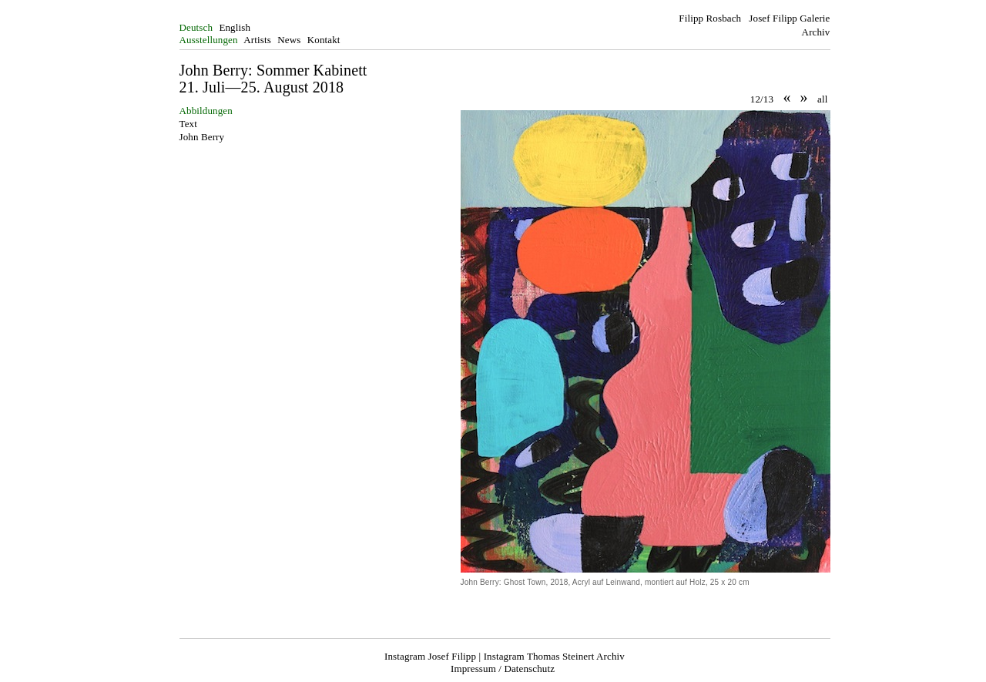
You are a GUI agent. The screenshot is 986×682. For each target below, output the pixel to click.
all (822, 99)
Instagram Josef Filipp (430, 656)
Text (188, 123)
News (288, 39)
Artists (257, 39)
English (234, 27)
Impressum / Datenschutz (503, 668)
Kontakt (323, 39)
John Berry (202, 137)
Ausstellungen (208, 39)
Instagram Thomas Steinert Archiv (554, 656)
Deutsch (196, 27)
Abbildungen (206, 110)
